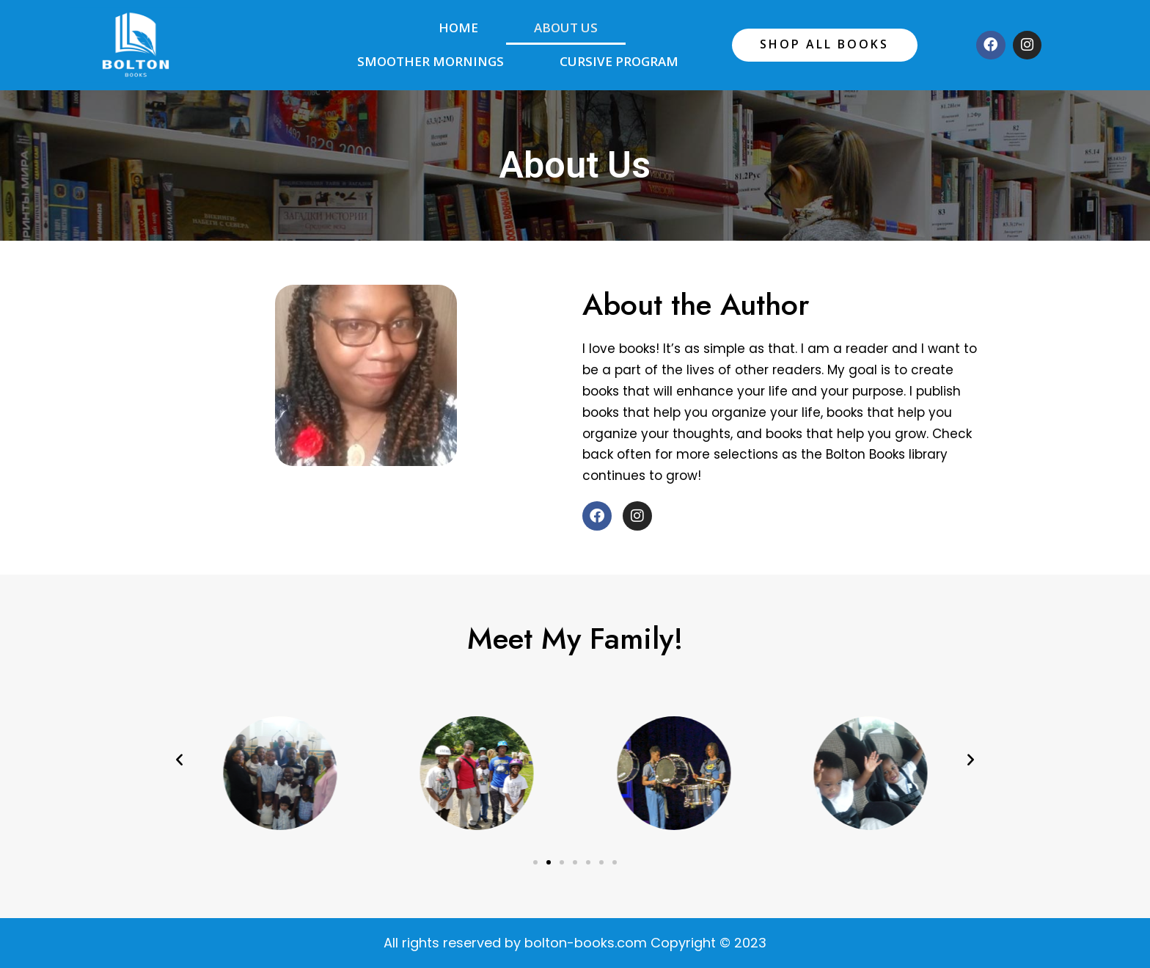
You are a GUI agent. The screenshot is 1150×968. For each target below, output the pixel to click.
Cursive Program (619, 61)
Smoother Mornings (430, 61)
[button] (179, 758)
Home (458, 27)
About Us (566, 27)
